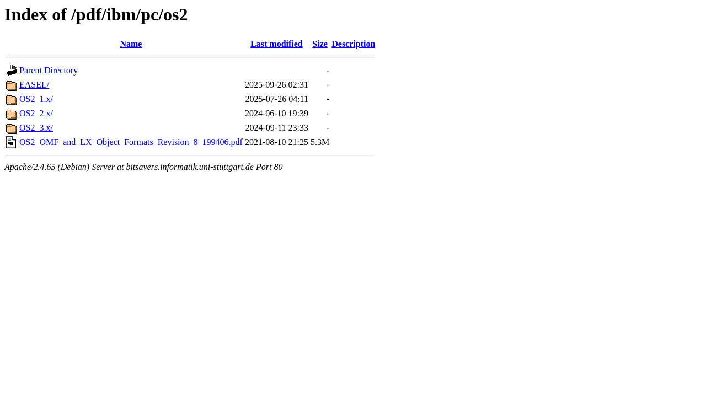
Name (131, 44)
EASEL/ (34, 84)
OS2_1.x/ (36, 99)
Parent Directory (48, 70)
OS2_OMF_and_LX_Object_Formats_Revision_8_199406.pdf (131, 142)
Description (353, 44)
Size (320, 44)
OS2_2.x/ (36, 113)
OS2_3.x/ (36, 127)
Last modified (276, 44)
